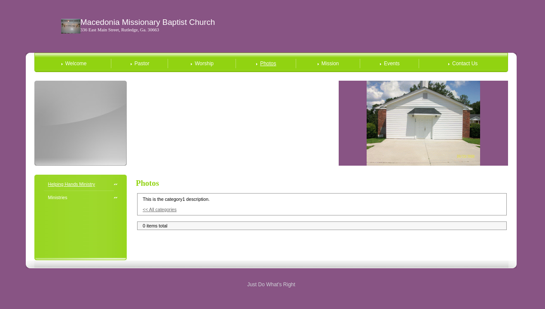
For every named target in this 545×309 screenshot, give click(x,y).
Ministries (57, 197)
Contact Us (465, 64)
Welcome (76, 64)
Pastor (142, 64)
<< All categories (160, 209)
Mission (330, 64)
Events (392, 64)
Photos (268, 64)
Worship (204, 64)
